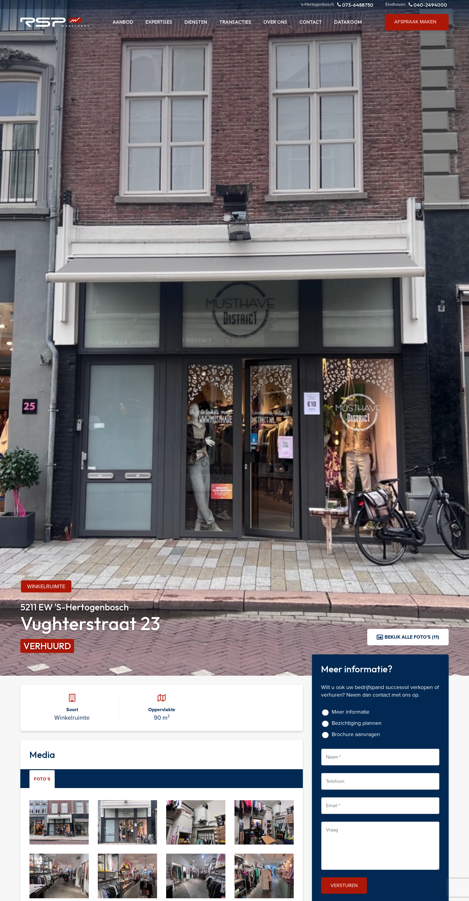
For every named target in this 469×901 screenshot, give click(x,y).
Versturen (344, 885)
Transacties (235, 22)
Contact (310, 22)
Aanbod (122, 22)
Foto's (42, 779)
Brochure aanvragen (356, 734)
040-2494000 (428, 5)
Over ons (275, 22)
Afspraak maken (415, 21)
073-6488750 (355, 5)
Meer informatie (350, 712)
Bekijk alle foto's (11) (408, 636)
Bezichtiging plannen (357, 723)
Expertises (158, 22)
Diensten (195, 22)
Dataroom (348, 22)
